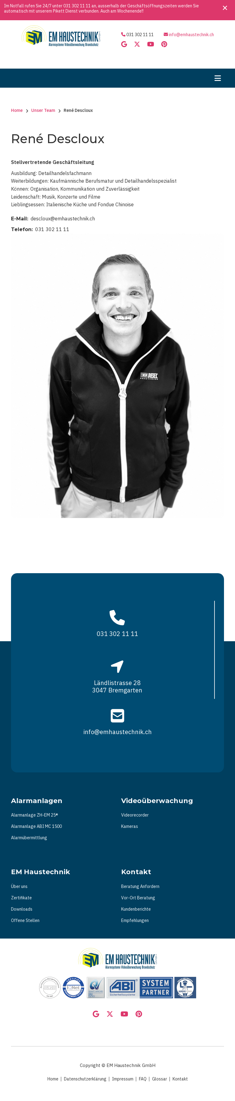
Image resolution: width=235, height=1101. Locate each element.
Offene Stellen (25, 920)
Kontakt (180, 1079)
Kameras (129, 826)
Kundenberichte (136, 909)
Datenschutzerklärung (85, 1079)
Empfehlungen (135, 920)
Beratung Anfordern (140, 886)
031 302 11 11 (77, 6)
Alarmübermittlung (29, 837)
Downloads (21, 909)
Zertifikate (21, 898)
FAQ (143, 1079)
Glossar (159, 1079)
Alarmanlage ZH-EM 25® (34, 815)
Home (52, 1079)
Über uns (19, 886)
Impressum (122, 1079)
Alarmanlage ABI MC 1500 (36, 826)
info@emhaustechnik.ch (191, 34)
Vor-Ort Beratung (138, 898)
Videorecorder (135, 815)
